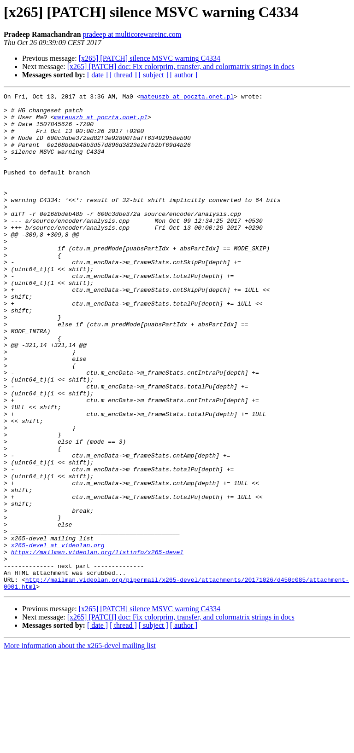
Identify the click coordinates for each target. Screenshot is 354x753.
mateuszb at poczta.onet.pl (187, 97)
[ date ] (97, 75)
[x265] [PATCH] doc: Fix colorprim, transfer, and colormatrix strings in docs (181, 66)
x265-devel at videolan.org (58, 636)
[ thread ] (123, 75)
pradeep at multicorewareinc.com (132, 34)
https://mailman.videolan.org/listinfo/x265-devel (97, 644)
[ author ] (184, 75)
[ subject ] (153, 75)
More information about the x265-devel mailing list (80, 745)
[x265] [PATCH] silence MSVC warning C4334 (149, 58)
